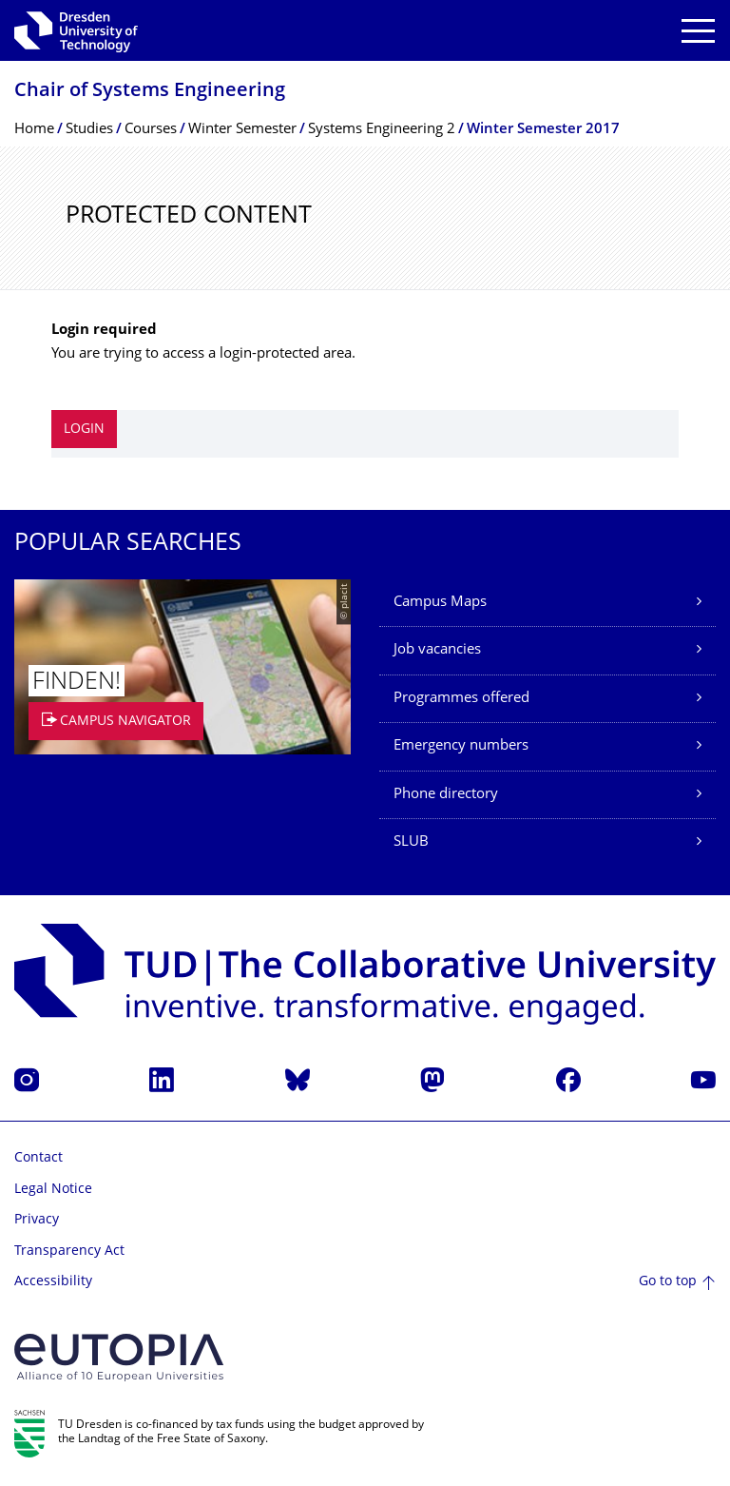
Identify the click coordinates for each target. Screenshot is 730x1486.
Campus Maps (440, 603)
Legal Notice (53, 1189)
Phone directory (446, 795)
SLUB (411, 842)
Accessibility (53, 1282)
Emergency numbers (461, 746)
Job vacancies (437, 650)
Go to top (668, 1282)
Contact (38, 1158)
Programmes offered (461, 699)
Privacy (36, 1220)
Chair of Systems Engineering (149, 92)
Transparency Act (69, 1251)
